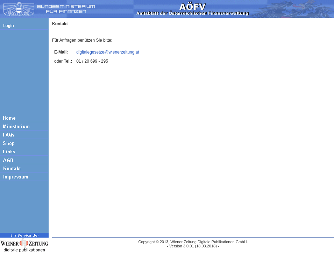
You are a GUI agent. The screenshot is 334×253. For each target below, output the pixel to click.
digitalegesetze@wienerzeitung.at (107, 52)
